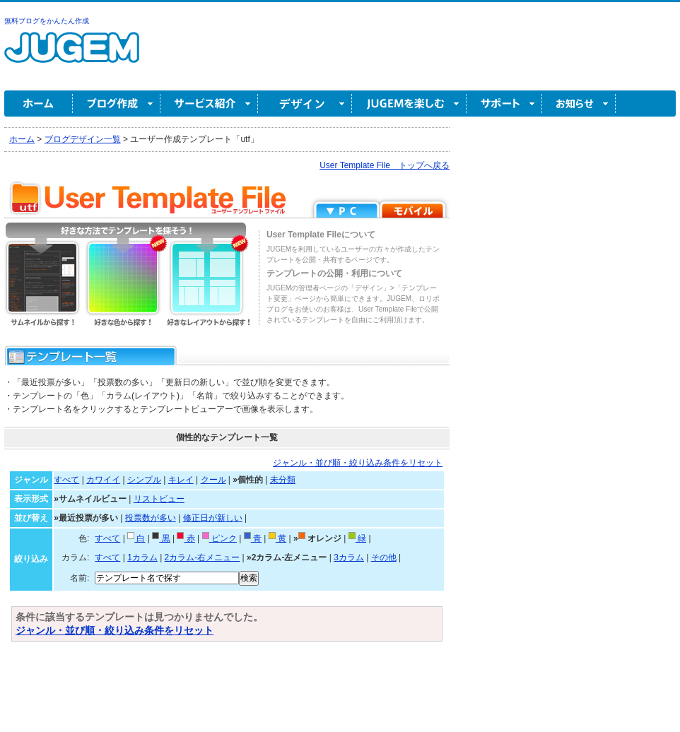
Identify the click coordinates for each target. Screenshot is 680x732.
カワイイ (103, 480)
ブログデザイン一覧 (83, 139)
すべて (66, 480)
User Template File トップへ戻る (385, 165)
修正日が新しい (212, 518)
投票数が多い (150, 518)
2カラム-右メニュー (202, 557)
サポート (504, 103)
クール (213, 480)
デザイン (305, 103)
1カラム (142, 557)
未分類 (282, 480)
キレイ (181, 480)
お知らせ (579, 103)
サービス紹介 (209, 103)
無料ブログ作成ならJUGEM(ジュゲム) (71, 55)
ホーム (38, 103)
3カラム (349, 557)
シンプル (144, 480)
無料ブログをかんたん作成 (46, 21)
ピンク (219, 538)
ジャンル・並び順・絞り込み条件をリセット (357, 463)
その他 (384, 557)
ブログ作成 (116, 103)
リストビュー (159, 499)
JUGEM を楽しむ (409, 103)
